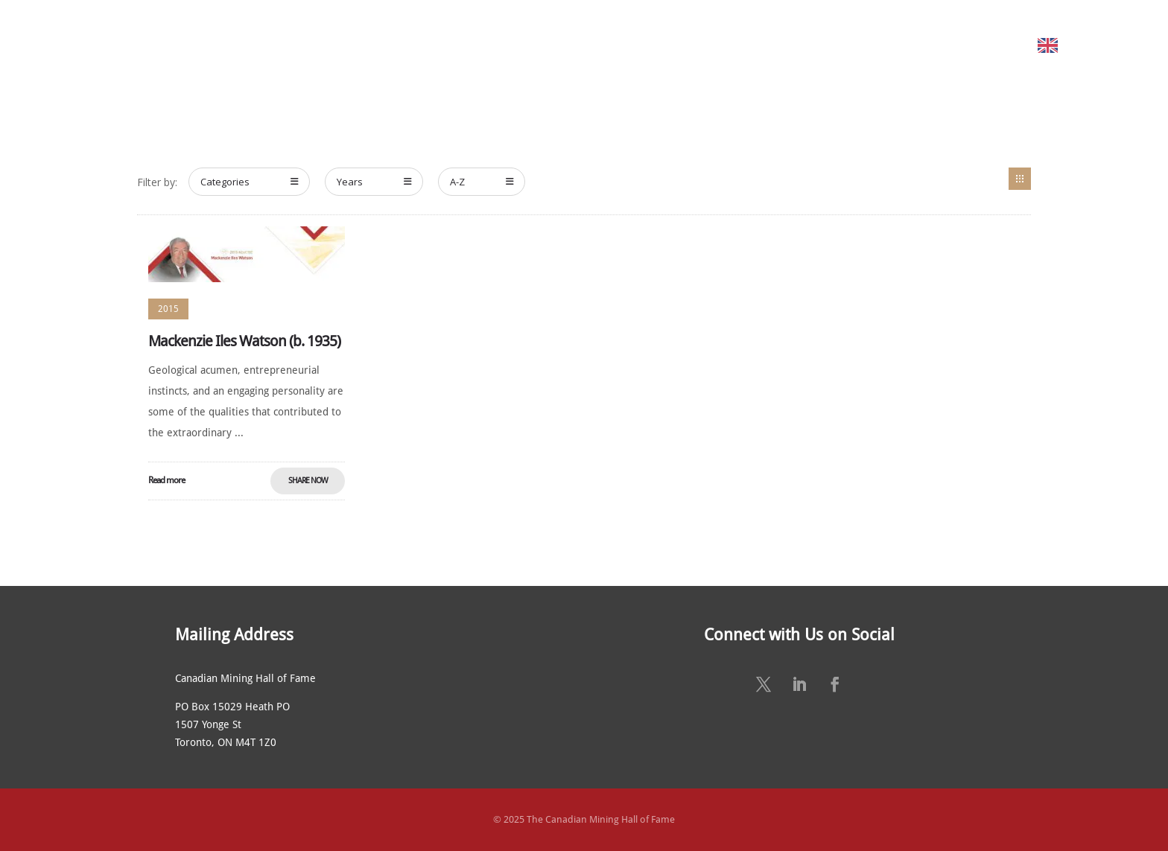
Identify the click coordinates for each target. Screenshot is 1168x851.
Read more (166, 480)
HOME (220, 45)
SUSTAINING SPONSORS (825, 45)
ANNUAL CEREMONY (627, 45)
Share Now (308, 480)
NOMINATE (505, 45)
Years (374, 181)
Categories (249, 181)
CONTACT (938, 45)
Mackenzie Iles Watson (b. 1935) (244, 341)
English (1083, 45)
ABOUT (283, 45)
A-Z (482, 181)
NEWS (722, 45)
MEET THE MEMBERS (397, 45)
